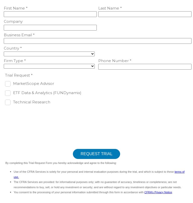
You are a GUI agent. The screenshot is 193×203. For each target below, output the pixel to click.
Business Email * (19, 35)
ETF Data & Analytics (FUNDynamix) (47, 92)
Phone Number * (114, 60)
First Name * (16, 8)
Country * (13, 48)
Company (13, 21)
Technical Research (31, 102)
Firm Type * (15, 60)
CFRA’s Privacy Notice (158, 192)
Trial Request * (19, 75)
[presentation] (42, 118)
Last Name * (110, 8)
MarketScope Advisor (33, 83)
